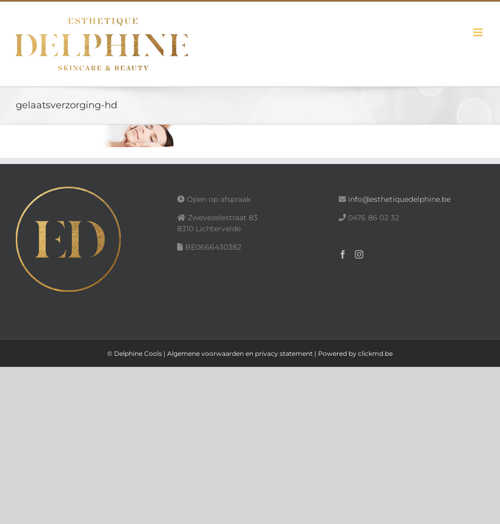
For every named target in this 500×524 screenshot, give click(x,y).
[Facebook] (343, 254)
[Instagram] (359, 254)
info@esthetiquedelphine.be (399, 199)
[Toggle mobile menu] (478, 32)
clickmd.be (375, 353)
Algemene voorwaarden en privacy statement (240, 353)
